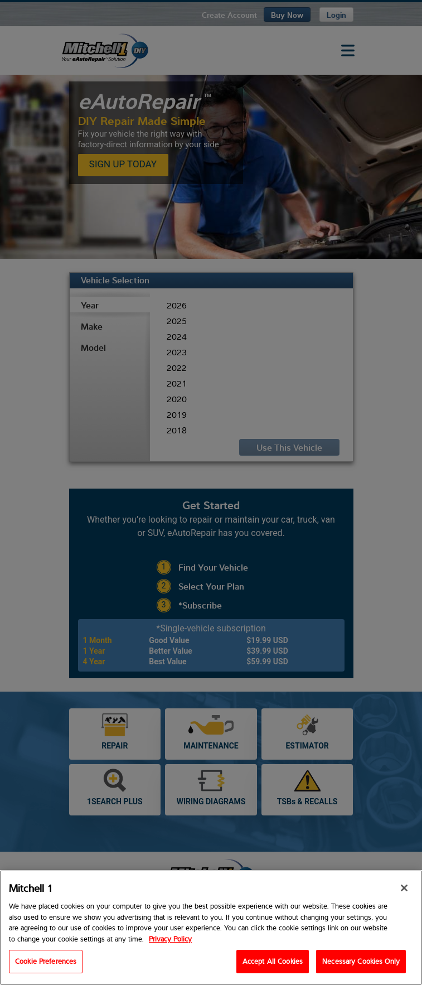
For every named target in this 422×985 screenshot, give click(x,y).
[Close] (404, 890)
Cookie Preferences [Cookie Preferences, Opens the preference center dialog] (45, 964)
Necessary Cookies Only (361, 964)
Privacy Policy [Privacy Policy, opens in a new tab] (170, 941)
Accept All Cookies (272, 964)
